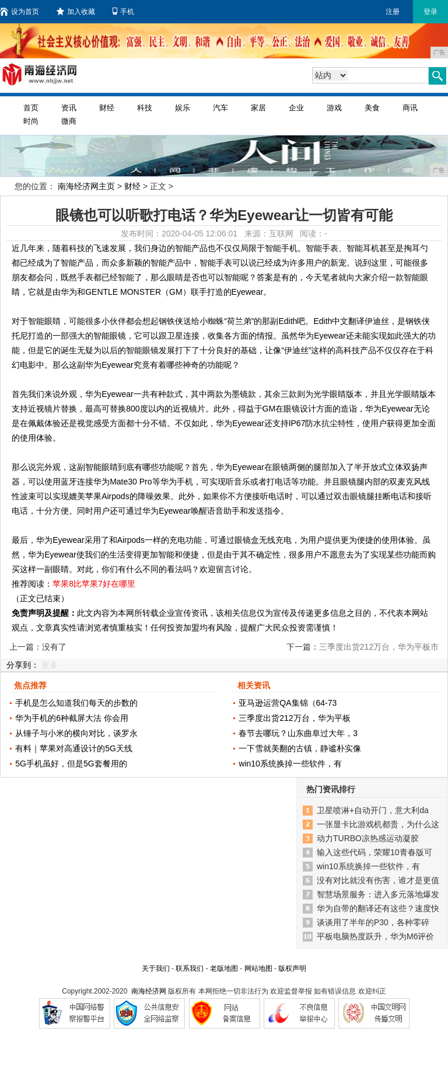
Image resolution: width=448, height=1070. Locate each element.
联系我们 (190, 968)
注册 (393, 12)
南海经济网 (148, 991)
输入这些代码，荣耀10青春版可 (374, 852)
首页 (30, 107)
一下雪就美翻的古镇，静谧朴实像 (300, 748)
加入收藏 (76, 12)
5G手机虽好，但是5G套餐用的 (71, 763)
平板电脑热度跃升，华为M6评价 (375, 936)
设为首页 (19, 12)
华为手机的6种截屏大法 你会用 (71, 718)
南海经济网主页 (86, 186)
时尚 (30, 121)
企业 (296, 107)
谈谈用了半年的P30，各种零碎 (373, 922)
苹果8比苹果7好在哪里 (93, 583)
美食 (372, 107)
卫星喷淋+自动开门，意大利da (373, 810)
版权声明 (292, 968)
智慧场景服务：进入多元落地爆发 (378, 894)
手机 (123, 12)
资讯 (68, 107)
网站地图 (258, 968)
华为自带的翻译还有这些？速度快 (378, 908)
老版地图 (224, 968)
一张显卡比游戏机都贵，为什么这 (378, 824)
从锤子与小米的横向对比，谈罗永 (76, 733)
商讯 (410, 107)
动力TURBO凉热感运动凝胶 (368, 838)
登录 (431, 12)
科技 (144, 107)
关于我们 (156, 968)
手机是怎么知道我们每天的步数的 (76, 702)
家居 (258, 107)
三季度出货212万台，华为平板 (294, 718)
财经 (106, 107)
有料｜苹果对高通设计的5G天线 (73, 748)
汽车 (220, 107)
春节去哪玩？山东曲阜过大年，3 (298, 733)
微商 (68, 121)
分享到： (22, 665)
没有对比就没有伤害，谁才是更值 (378, 880)
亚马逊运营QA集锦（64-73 (288, 702)
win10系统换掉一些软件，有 (290, 763)
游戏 (334, 107)
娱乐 (182, 107)
